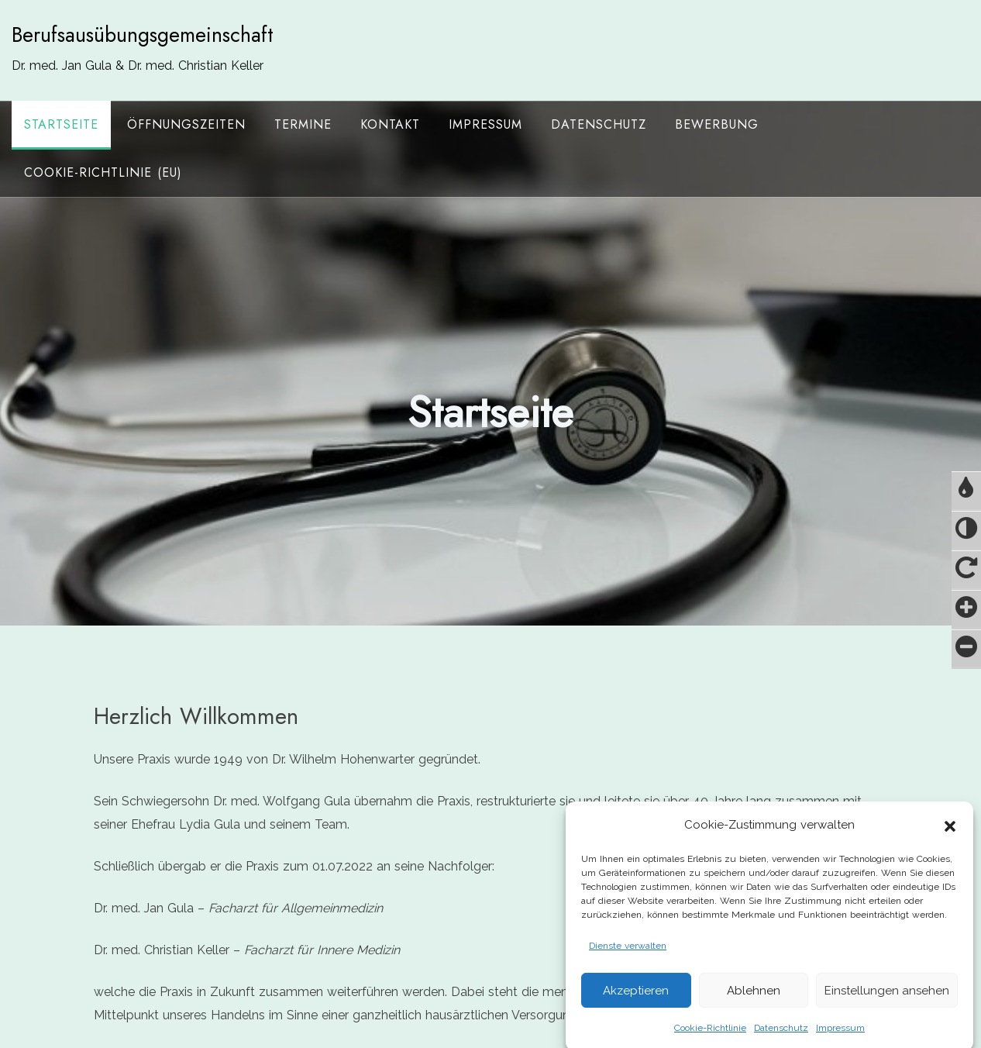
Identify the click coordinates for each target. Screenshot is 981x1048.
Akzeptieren (636, 1008)
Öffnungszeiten (186, 124)
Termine (303, 124)
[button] (950, 842)
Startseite (61, 124)
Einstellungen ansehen (886, 1008)
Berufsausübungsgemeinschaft (143, 35)
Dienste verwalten (627, 963)
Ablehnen (753, 1008)
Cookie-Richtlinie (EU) (103, 172)
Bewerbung (717, 124)
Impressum (485, 124)
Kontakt (390, 124)
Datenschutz (598, 124)
